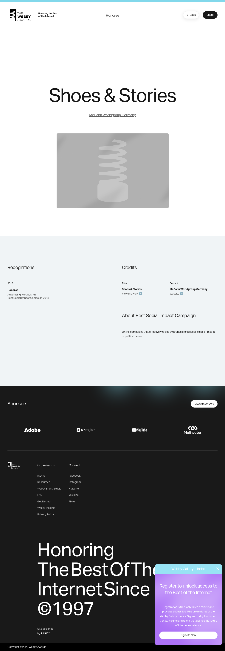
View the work (130, 293)
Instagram (75, 482)
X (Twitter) (74, 488)
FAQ (39, 495)
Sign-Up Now (188, 635)
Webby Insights (46, 508)
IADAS (41, 476)
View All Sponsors (204, 404)
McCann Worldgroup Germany (112, 115)
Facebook (74, 476)
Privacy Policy (45, 514)
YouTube (74, 495)
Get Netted (43, 501)
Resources (43, 482)
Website (174, 293)
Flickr (72, 501)
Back (191, 15)
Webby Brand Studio (49, 488)
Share (210, 15)
